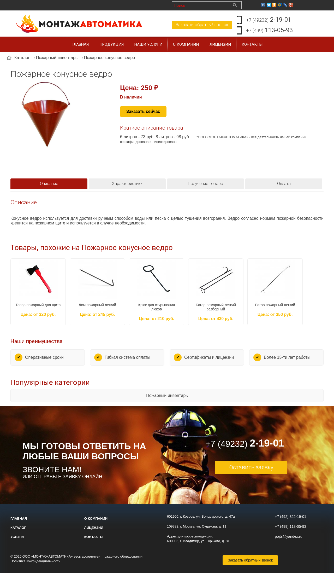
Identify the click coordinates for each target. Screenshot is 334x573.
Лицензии (220, 44)
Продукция (111, 44)
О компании (186, 44)
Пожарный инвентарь (167, 395)
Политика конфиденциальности (35, 561)
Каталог (18, 528)
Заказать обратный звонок (202, 24)
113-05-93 (269, 30)
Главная (80, 44)
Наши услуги (148, 44)
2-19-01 (268, 20)
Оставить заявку (251, 467)
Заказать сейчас (143, 111)
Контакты (252, 44)
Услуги (17, 537)
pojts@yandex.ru (288, 536)
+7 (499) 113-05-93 (290, 526)
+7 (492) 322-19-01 (290, 516)
